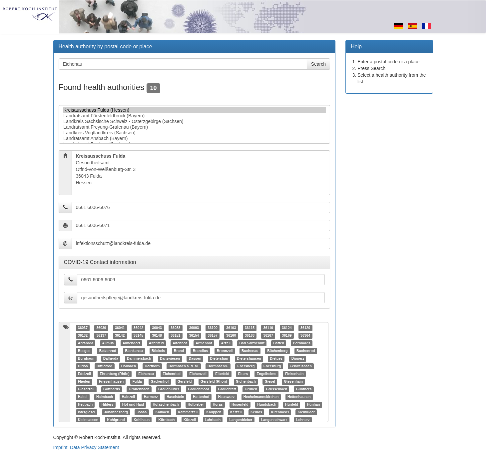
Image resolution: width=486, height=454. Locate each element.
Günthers (304, 389)
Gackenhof (160, 382)
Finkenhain (294, 374)
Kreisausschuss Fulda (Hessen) (194, 110)
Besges (84, 351)
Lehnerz (302, 420)
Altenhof (180, 343)
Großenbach (139, 389)
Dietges (276, 359)
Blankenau (134, 351)
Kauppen (214, 412)
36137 (101, 336)
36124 (286, 328)
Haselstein (175, 397)
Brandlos (200, 351)
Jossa (142, 412)
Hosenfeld (240, 405)
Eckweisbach (301, 366)
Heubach (85, 405)
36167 (268, 336)
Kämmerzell (188, 412)
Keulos (256, 412)
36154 (194, 336)
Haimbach (104, 397)
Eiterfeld (222, 374)
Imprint (60, 447)
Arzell (226, 343)
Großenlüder (168, 389)
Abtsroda (85, 343)
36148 (157, 336)
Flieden (84, 382)
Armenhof (204, 343)
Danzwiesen (170, 359)
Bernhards (301, 343)
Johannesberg (116, 412)
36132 (83, 336)
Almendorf (131, 343)
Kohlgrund (116, 420)
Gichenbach (246, 382)
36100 (213, 328)
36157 (213, 336)
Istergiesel (86, 412)
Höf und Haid (133, 405)
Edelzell (84, 374)
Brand (179, 351)
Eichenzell (197, 374)
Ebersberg (245, 366)
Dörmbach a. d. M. (184, 366)
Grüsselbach (276, 389)
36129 (305, 328)
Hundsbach (266, 405)
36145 (138, 336)
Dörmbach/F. (218, 366)
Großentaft (227, 389)
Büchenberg (277, 351)
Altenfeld (156, 343)
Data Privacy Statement (94, 447)
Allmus (108, 343)
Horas (218, 405)
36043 (157, 328)
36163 (249, 336)
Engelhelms (266, 374)
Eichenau (146, 374)
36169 (286, 336)
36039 (101, 328)
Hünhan (313, 405)
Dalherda (110, 359)
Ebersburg (272, 366)
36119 (268, 328)
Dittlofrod (104, 366)
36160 (231, 336)
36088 (175, 328)
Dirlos (83, 366)
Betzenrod (107, 351)
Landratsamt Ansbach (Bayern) (194, 138)
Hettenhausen (298, 397)
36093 (194, 328)
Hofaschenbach (166, 405)
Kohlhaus (142, 420)
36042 (138, 328)
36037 (83, 328)
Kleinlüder (306, 412)
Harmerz (151, 397)
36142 (120, 336)
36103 (231, 328)
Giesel (269, 382)
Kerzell (236, 412)
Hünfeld (291, 405)
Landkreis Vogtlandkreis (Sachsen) (194, 133)
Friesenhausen (111, 382)
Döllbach (128, 366)
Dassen (195, 359)
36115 (249, 328)
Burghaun (86, 359)
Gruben (251, 389)
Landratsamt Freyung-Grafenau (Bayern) (194, 127)
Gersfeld (185, 382)
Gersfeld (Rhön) (214, 382)
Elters (243, 374)
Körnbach (166, 420)
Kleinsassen (88, 420)
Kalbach (162, 412)
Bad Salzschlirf (251, 343)
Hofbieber (196, 405)
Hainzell (128, 397)
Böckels (158, 351)
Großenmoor (198, 389)
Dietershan (219, 359)
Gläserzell (86, 389)
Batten (278, 343)
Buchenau (250, 351)
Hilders (108, 405)
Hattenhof (201, 397)
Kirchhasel (280, 412)
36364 (305, 336)
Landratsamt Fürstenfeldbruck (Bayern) (194, 116)
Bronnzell (225, 351)
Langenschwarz (274, 420)
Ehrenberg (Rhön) (114, 374)
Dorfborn (152, 366)
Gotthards (111, 389)
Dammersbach (139, 359)
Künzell (190, 420)
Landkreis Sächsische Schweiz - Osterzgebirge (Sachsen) (194, 121)
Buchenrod (305, 351)
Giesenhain (293, 382)
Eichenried (172, 374)
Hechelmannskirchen (261, 397)
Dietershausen (249, 359)
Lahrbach (213, 420)
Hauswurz (226, 397)
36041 (120, 328)
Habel (83, 397)
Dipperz (297, 359)
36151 (175, 336)
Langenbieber (241, 420)
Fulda (137, 382)
